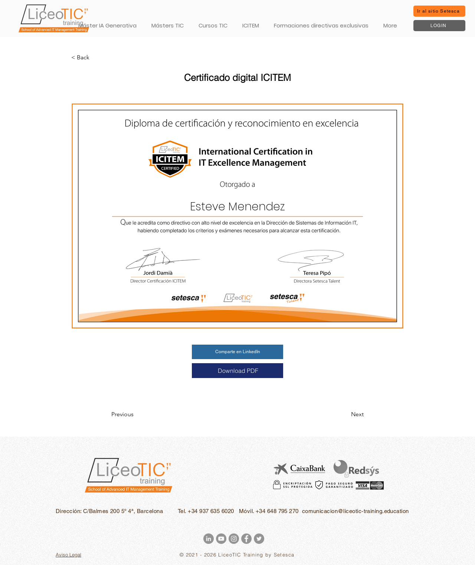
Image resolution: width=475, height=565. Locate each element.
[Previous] (135, 414)
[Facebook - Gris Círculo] (246, 538)
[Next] (345, 414)
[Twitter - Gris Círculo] (259, 538)
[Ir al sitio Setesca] (439, 11)
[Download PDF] (237, 370)
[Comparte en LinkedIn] (237, 352)
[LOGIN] (439, 25)
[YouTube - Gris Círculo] (221, 538)
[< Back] (95, 57)
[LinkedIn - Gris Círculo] (208, 538)
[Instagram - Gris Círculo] (234, 538)
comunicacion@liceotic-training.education (355, 511)
